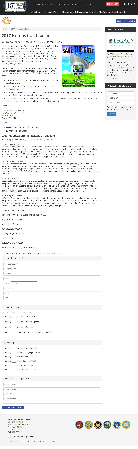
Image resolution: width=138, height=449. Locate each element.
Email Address (114, 102)
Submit (111, 113)
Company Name (10, 268)
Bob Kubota (21, 80)
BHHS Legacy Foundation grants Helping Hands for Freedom (119, 56)
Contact (86, 4)
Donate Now (112, 4)
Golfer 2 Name (10, 389)
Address (8, 273)
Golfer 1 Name (10, 384)
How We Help (40, 4)
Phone (7, 293)
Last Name (113, 98)
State (7, 283)
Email (7, 297)
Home (6, 29)
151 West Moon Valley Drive (14, 113)
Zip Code (8, 288)
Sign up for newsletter (126, 21)
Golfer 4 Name (10, 398)
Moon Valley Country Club (13, 110)
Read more (112, 78)
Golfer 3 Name (10, 394)
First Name (113, 93)
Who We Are (73, 4)
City (6, 278)
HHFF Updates (57, 4)
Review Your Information (13, 407)
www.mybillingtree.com (12, 63)
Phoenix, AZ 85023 (9, 115)
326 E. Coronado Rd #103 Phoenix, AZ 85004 (18, 426)
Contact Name (10, 264)
